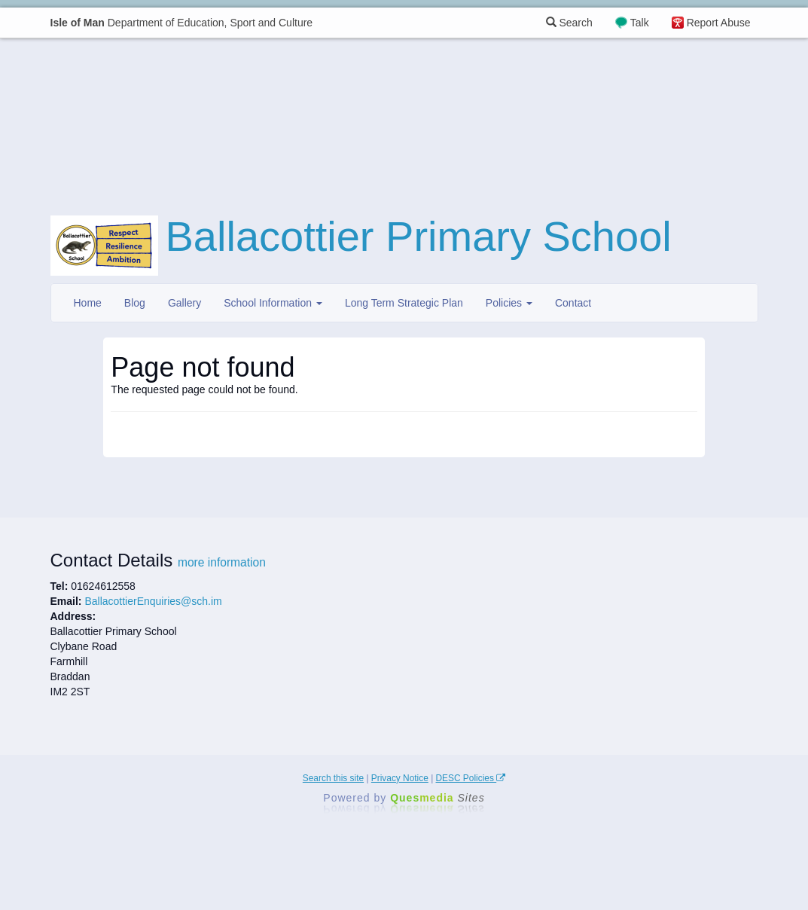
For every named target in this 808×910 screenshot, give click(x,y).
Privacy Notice (399, 778)
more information (222, 562)
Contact (573, 303)
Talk (639, 23)
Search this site (333, 778)
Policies (509, 303)
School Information (273, 303)
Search (569, 23)
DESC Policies (471, 778)
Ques (437, 798)
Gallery (184, 303)
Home (88, 303)
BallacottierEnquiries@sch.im (152, 601)
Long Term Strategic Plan (404, 303)
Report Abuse (719, 23)
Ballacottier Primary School (419, 236)
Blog (134, 303)
